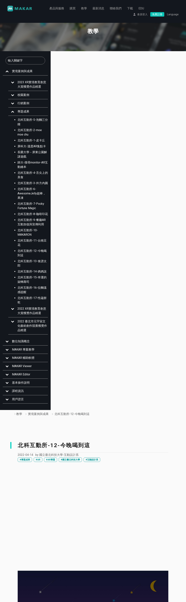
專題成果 (23, 111)
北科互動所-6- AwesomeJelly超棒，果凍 (31, 193)
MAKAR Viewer (22, 366)
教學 (84, 8)
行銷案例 (23, 103)
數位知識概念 (21, 341)
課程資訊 (18, 391)
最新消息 (98, 8)
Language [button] (173, 14)
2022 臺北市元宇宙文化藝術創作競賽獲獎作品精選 (32, 326)
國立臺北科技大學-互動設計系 (59, 455)
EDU (141, 8)
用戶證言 (18, 399)
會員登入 (142, 14)
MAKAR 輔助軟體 (23, 358)
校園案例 (23, 95)
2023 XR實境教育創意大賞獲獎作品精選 (31, 84)
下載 (130, 8)
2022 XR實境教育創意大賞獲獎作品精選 (31, 311)
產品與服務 (56, 8)
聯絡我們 (116, 8)
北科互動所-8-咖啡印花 (32, 214)
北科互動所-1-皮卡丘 (31, 140)
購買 (73, 8)
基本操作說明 (21, 382)
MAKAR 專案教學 (23, 349)
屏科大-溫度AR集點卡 (31, 146)
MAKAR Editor (21, 374)
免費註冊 (157, 14)
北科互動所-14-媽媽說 (32, 271)
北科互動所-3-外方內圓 (32, 183)
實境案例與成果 (22, 71)
